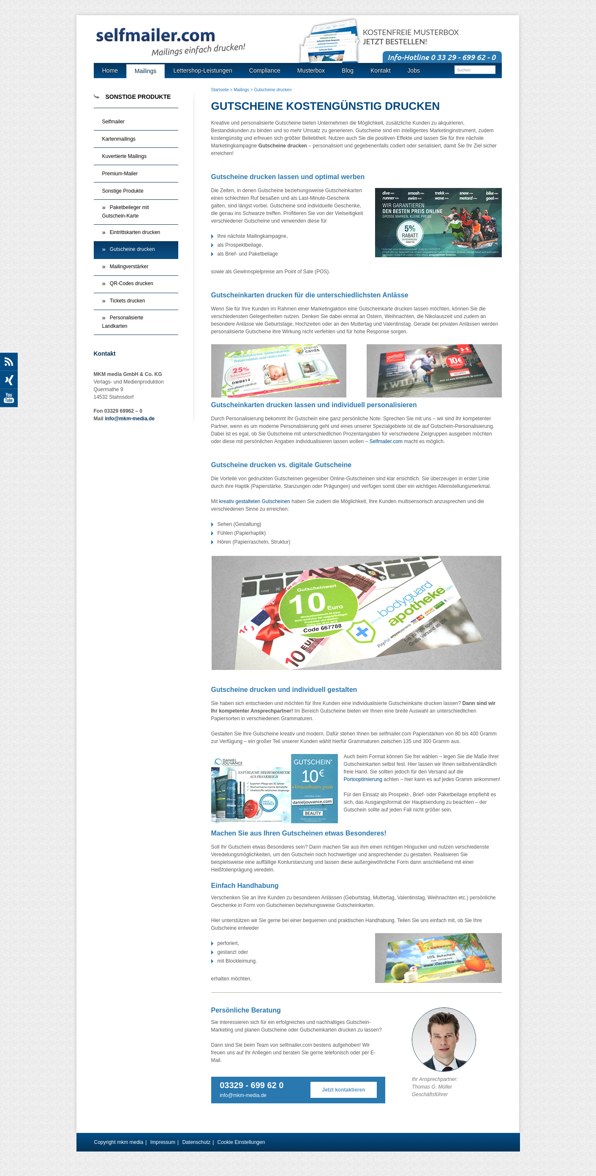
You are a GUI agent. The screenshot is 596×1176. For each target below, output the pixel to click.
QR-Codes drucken (131, 283)
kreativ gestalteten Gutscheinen (254, 501)
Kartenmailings (119, 139)
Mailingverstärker (129, 267)
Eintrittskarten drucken (135, 232)
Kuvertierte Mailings (124, 156)
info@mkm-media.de (243, 1095)
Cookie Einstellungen (241, 1142)
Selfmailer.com (386, 441)
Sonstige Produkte (123, 191)
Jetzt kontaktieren (343, 1090)
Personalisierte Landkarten (123, 322)
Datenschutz (196, 1142)
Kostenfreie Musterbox (411, 37)
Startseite (220, 89)
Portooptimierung (363, 779)
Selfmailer (113, 122)
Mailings (241, 89)
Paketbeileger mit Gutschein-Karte (125, 211)
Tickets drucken (127, 301)
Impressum (162, 1142)
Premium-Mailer (120, 174)
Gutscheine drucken (132, 249)
